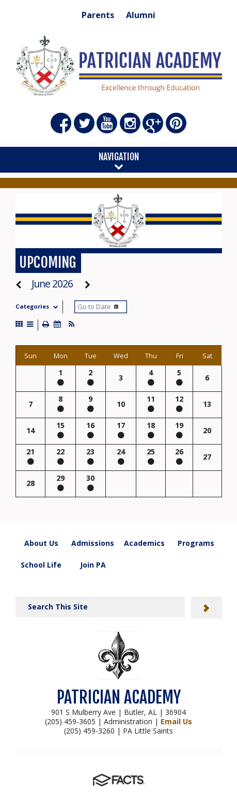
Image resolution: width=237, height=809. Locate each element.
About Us (41, 543)
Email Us (176, 721)
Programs (196, 543)
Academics (144, 543)
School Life (41, 565)
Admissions (92, 543)
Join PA (93, 565)
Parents (98, 15)
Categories (39, 306)
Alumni (140, 15)
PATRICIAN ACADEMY (119, 697)
